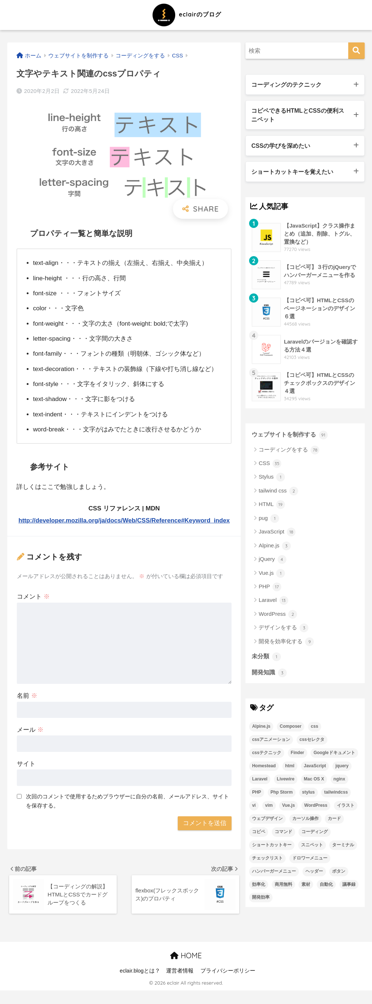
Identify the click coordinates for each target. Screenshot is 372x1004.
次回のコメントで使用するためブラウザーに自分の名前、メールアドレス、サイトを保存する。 (127, 813)
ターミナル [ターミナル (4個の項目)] (343, 847)
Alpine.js (275, 548)
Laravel (273, 603)
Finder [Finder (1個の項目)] (297, 755)
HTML (272, 507)
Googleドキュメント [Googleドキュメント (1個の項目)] (334, 755)
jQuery (272, 561)
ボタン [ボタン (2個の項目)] (338, 873)
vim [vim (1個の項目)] (269, 807)
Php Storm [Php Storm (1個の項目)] (282, 794)
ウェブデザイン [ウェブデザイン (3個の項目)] (267, 821)
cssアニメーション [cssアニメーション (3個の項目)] (271, 742)
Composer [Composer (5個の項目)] (290, 728)
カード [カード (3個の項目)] (334, 821)
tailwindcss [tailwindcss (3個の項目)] (336, 794)
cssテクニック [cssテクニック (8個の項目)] (266, 755)
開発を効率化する (286, 644)
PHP (270, 589)
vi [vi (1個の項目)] (254, 807)
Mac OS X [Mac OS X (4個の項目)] (314, 781)
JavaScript (277, 534)
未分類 (267, 658)
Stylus (272, 479)
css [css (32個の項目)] (314, 728)
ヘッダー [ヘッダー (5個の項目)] (314, 873)
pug (269, 520)
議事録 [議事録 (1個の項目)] (349, 886)
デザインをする (283, 630)
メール (30, 741)
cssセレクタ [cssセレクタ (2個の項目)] (312, 742)
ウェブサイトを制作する (292, 436)
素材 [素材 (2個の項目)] (305, 886)
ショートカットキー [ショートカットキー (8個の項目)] (272, 847)
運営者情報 (179, 984)
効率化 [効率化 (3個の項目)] (258, 886)
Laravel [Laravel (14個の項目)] (259, 781)
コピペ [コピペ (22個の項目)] (258, 834)
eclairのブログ (186, 14)
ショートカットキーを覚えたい (294, 173)
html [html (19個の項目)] (289, 768)
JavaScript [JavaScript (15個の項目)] (315, 768)
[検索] (356, 50)
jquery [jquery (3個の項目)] (342, 768)
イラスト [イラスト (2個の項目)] (345, 807)
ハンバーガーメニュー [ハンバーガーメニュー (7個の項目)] (274, 873)
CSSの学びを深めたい (282, 146)
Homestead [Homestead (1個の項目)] (264, 768)
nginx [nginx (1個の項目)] (339, 781)
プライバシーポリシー (227, 984)
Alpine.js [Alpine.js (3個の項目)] (261, 728)
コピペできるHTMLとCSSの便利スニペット (300, 116)
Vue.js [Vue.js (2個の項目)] (288, 807)
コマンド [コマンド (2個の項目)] (283, 834)
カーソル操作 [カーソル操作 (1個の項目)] (305, 821)
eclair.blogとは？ (140, 984)
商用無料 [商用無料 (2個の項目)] (283, 886)
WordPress (278, 616)
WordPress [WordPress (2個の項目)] (315, 807)
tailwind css (278, 493)
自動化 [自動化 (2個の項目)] (326, 886)
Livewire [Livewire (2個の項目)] (285, 781)
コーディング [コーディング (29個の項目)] (314, 834)
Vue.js (272, 575)
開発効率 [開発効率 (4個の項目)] (261, 900)
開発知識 (270, 675)
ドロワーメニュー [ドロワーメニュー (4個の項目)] (309, 860)
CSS (270, 465)
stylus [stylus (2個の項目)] (308, 794)
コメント (33, 608)
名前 (27, 707)
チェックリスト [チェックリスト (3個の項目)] (267, 860)
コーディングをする (289, 452)
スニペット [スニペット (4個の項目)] (312, 847)
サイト (26, 775)
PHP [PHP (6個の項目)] (256, 794)
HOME (186, 968)
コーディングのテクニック (288, 84)
